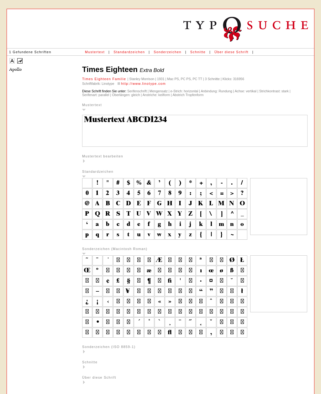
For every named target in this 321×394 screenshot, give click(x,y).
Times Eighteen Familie (105, 79)
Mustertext (95, 52)
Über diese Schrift (231, 52)
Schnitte (198, 52)
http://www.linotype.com (143, 83)
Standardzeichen (129, 52)
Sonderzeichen (167, 52)
